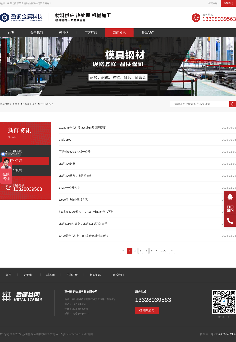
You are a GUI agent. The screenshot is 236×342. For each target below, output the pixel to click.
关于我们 (36, 32)
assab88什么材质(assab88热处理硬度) (82, 127)
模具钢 (63, 32)
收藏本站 (213, 3)
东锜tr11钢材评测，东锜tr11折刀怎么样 (83, 223)
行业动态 (46, 104)
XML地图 (87, 334)
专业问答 (16, 170)
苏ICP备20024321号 (223, 334)
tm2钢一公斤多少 (69, 187)
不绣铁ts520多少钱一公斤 (74, 151)
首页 (11, 32)
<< (123, 250)
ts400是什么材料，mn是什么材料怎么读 (83, 235)
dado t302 (65, 139)
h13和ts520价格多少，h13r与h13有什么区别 (86, 211)
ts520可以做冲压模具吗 (73, 199)
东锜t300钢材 (67, 163)
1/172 (163, 250)
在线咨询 (228, 3)
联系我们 (148, 32)
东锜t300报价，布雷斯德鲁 (75, 175)
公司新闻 (16, 151)
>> (172, 250)
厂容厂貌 (91, 32)
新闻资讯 (119, 32)
